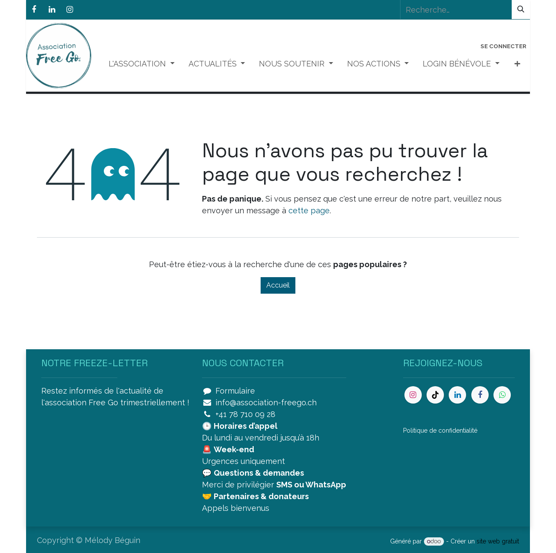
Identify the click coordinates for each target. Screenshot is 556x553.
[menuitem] (142, 63)
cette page (309, 210)
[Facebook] (34, 9)
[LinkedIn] (52, 9)
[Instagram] (69, 9)
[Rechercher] (521, 9)
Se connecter (503, 46)
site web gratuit (498, 541)
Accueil (278, 285)
